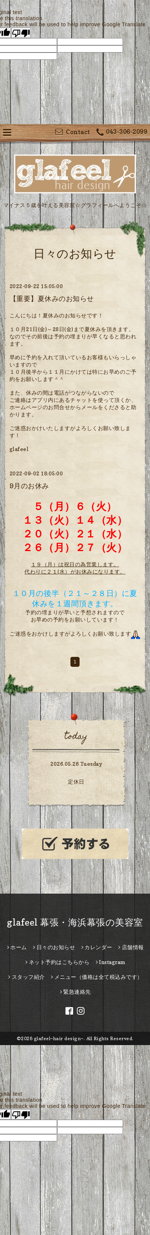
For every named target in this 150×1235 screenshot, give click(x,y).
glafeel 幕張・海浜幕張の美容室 (75, 922)
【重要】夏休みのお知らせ (52, 299)
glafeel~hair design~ (59, 1038)
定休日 (76, 781)
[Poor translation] (21, 32)
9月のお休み (29, 486)
